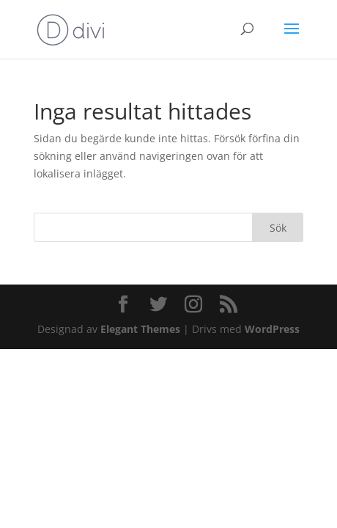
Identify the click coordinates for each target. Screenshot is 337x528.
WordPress (272, 329)
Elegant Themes (140, 329)
